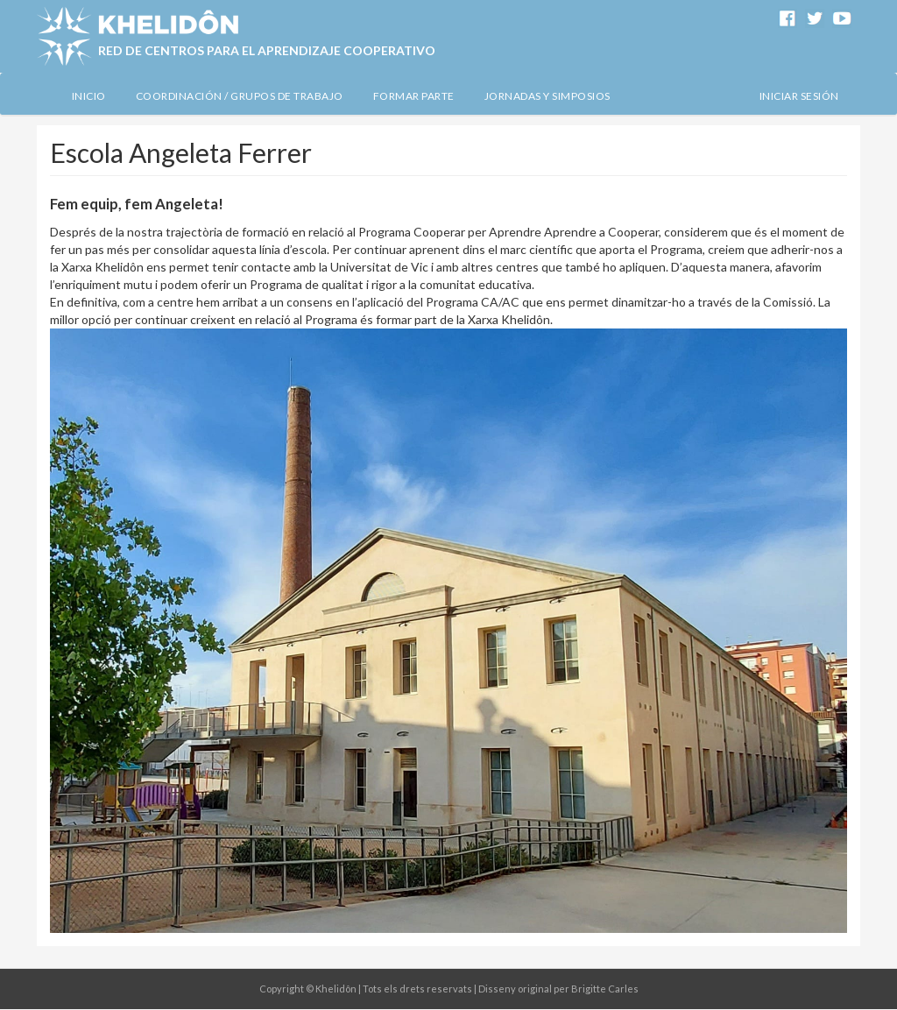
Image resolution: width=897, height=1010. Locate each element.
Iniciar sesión (799, 95)
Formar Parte (414, 95)
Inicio (89, 95)
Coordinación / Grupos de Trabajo (239, 95)
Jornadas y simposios (547, 95)
